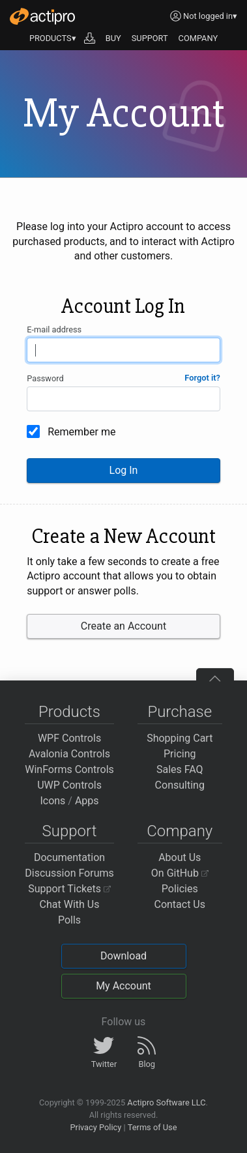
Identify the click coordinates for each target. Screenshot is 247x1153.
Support (69, 831)
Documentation (69, 857)
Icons (52, 801)
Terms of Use (152, 1127)
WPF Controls (69, 738)
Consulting (180, 785)
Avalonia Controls (69, 754)
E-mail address (54, 329)
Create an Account (123, 626)
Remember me (81, 432)
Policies (180, 889)
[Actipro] (42, 16)
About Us (179, 857)
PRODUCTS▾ (52, 38)
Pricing (180, 754)
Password (45, 378)
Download (123, 956)
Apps (87, 801)
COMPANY (198, 38)
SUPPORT (150, 38)
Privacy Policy (95, 1127)
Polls (69, 920)
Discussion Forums (69, 873)
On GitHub (180, 873)
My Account (123, 986)
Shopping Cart (179, 738)
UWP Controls (69, 785)
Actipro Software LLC (166, 1102)
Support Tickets (69, 889)
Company (179, 831)
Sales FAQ (179, 769)
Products (69, 712)
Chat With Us (70, 904)
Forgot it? (202, 378)
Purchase (179, 712)
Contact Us (179, 904)
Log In (123, 470)
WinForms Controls (69, 769)
